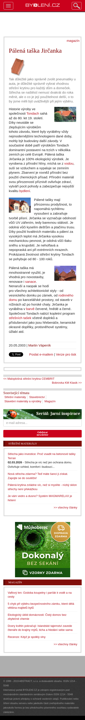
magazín (73, 40)
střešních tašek (20, 318)
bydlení (24, 191)
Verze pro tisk (66, 354)
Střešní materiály (15, 397)
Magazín (50, 401)
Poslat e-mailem (41, 354)
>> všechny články (65, 507)
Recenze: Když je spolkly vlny (26, 637)
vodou (68, 163)
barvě (30, 309)
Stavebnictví (37, 397)
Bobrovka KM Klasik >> (67, 382)
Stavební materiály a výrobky (22, 401)
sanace (30, 281)
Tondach (32, 113)
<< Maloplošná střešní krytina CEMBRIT (29, 378)
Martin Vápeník (39, 345)
